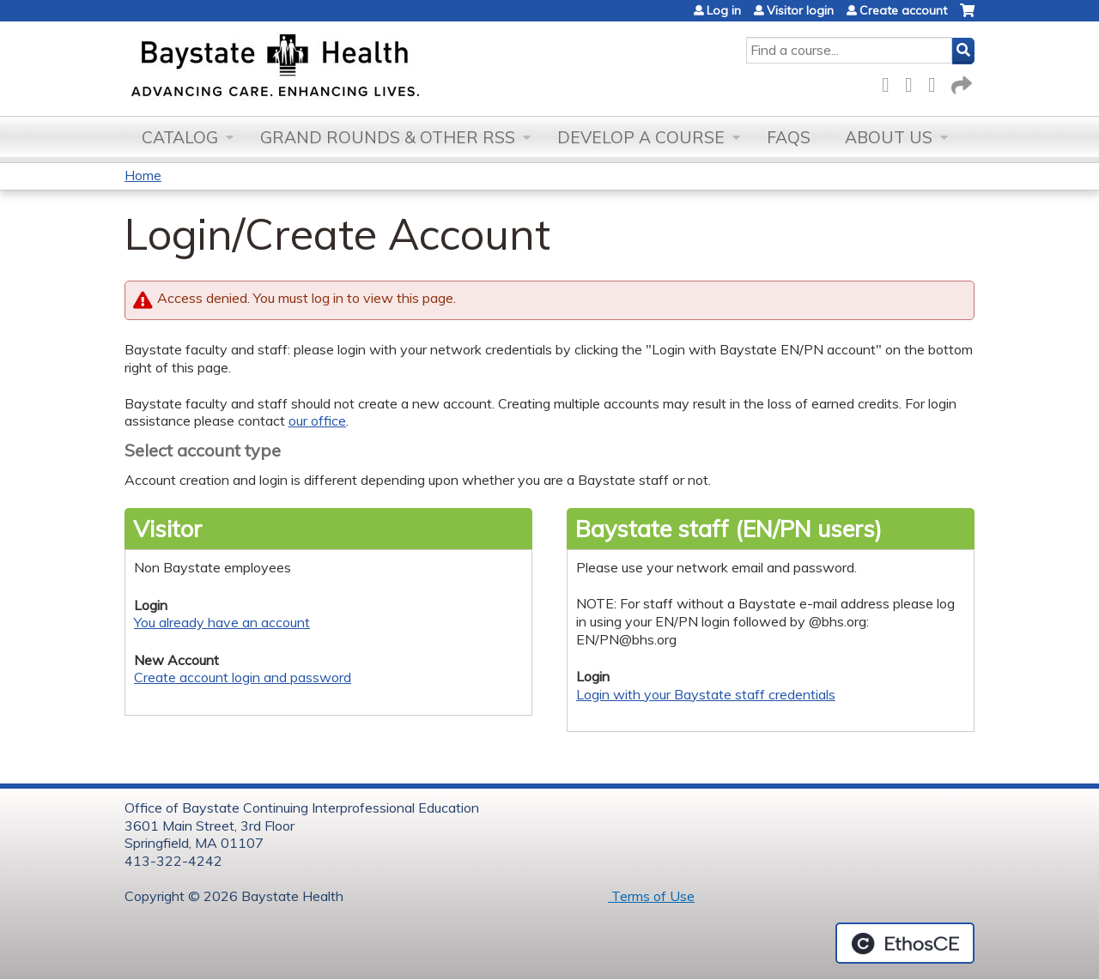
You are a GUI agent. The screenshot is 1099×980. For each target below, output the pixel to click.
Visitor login (800, 10)
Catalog (180, 137)
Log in (724, 10)
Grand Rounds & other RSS (387, 137)
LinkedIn (936, 82)
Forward (959, 82)
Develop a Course (641, 137)
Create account (903, 10)
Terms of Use (651, 895)
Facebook (890, 82)
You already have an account (222, 622)
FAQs (789, 137)
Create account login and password (242, 677)
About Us (888, 137)
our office (317, 420)
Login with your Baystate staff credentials (705, 694)
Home (142, 175)
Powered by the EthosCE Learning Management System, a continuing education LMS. (905, 943)
